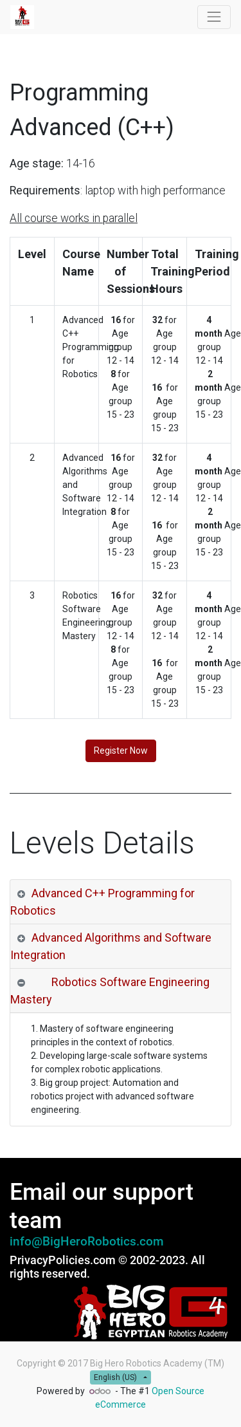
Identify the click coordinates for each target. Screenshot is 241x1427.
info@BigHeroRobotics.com (87, 1242)
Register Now (121, 750)
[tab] (120, 902)
